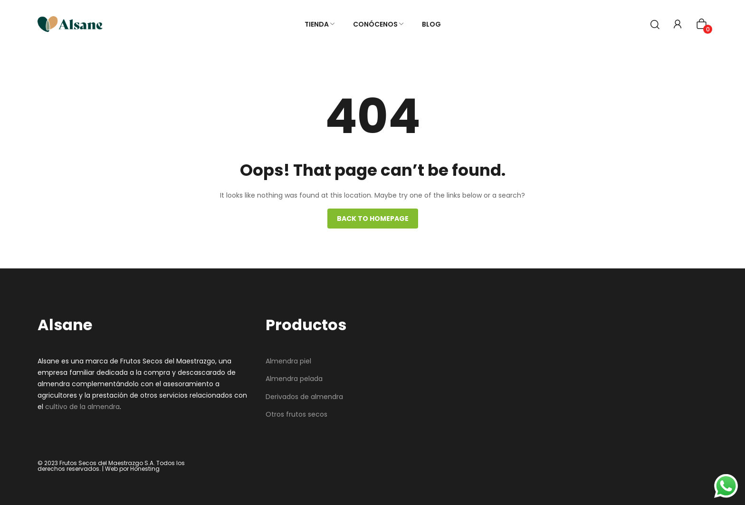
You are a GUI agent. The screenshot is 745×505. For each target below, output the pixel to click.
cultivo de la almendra (82, 406)
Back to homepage (373, 218)
